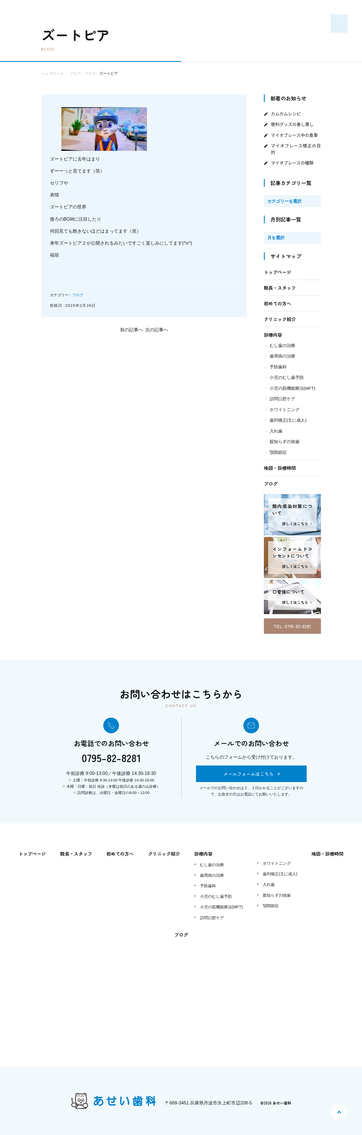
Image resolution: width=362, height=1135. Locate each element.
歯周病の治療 (282, 356)
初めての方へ (277, 303)
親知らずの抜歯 (285, 441)
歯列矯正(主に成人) (288, 420)
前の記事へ (131, 329)
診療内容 (273, 334)
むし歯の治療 (282, 345)
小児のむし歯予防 (287, 377)
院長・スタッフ (280, 287)
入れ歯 (276, 431)
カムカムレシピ (286, 114)
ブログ (77, 295)
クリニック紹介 (280, 319)
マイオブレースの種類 (292, 163)
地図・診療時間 (280, 467)
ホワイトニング (285, 409)
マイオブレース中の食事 (294, 135)
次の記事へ (156, 329)
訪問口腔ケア (282, 398)
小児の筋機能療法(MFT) (293, 388)
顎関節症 (278, 452)
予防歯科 (278, 366)
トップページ (277, 272)
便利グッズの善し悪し (292, 124)
